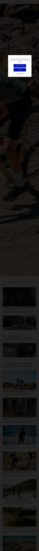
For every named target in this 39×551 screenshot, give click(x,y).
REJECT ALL (20, 69)
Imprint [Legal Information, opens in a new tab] (21, 62)
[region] (19, 66)
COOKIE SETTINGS (19, 73)
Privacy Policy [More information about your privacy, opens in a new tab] (19, 62)
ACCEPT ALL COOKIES (20, 65)
